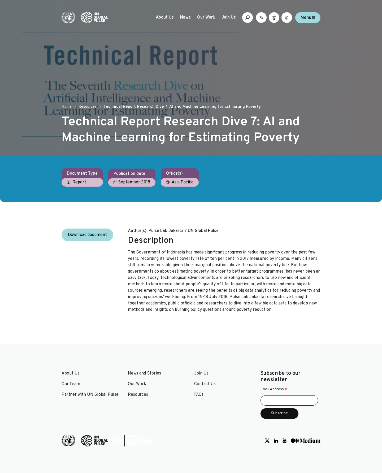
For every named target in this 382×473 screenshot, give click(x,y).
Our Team (71, 384)
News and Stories (144, 373)
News (185, 17)
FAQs (198, 394)
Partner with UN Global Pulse (90, 394)
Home (67, 106)
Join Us (229, 17)
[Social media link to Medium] (305, 440)
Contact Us (205, 384)
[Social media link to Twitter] (267, 440)
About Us (165, 17)
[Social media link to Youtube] (284, 440)
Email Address (274, 389)
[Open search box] (247, 17)
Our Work (206, 17)
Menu (308, 17)
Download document (87, 235)
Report (79, 182)
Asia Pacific (182, 182)
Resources (88, 106)
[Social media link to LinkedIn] (276, 440)
